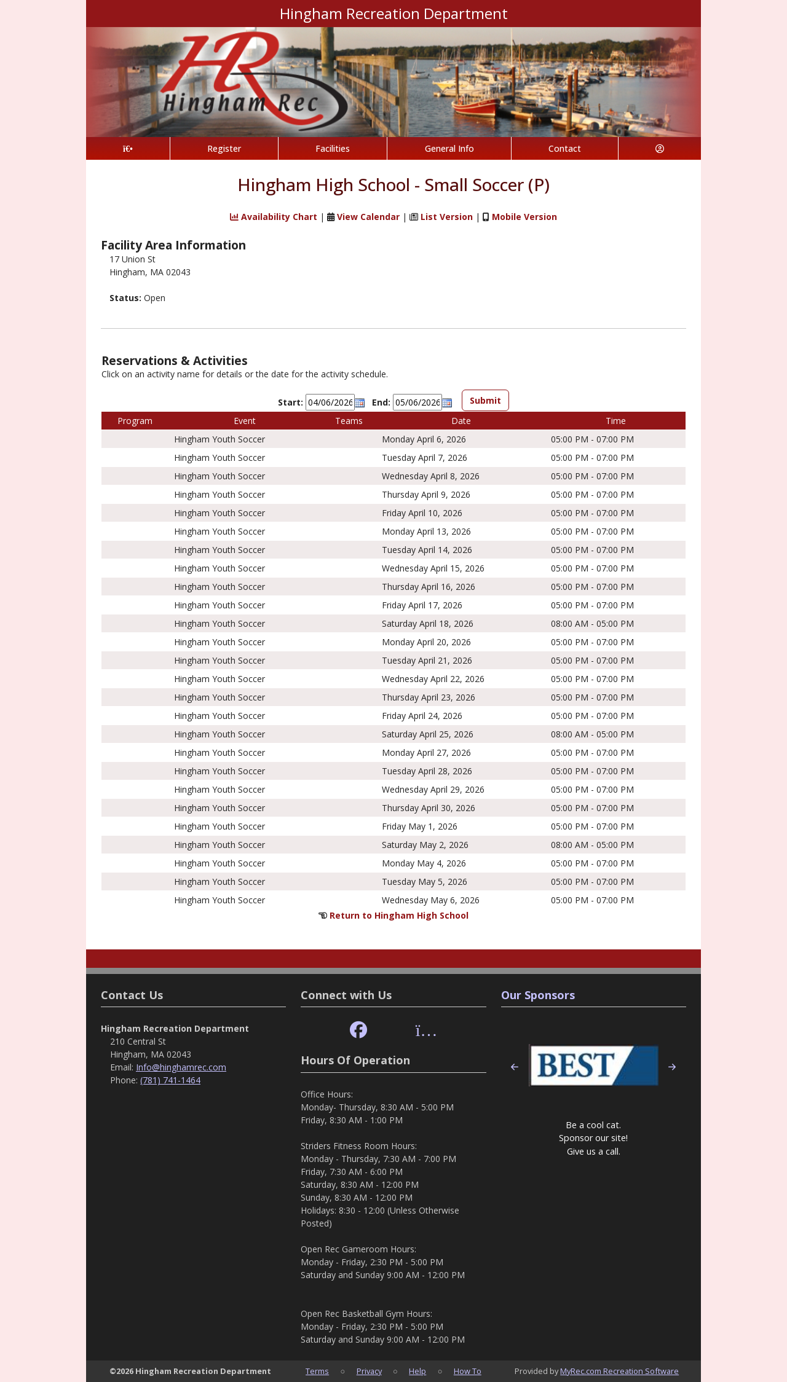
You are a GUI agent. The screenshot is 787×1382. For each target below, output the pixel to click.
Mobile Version (524, 216)
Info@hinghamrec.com (181, 1067)
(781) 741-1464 (170, 1080)
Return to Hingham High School (399, 915)
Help (417, 1370)
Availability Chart (273, 216)
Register (224, 148)
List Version (447, 216)
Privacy (369, 1370)
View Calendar (368, 216)
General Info (449, 148)
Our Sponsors (538, 994)
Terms (317, 1370)
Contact (564, 148)
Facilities (332, 148)
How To (467, 1370)
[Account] (660, 148)
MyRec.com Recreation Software (619, 1370)
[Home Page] (128, 148)
